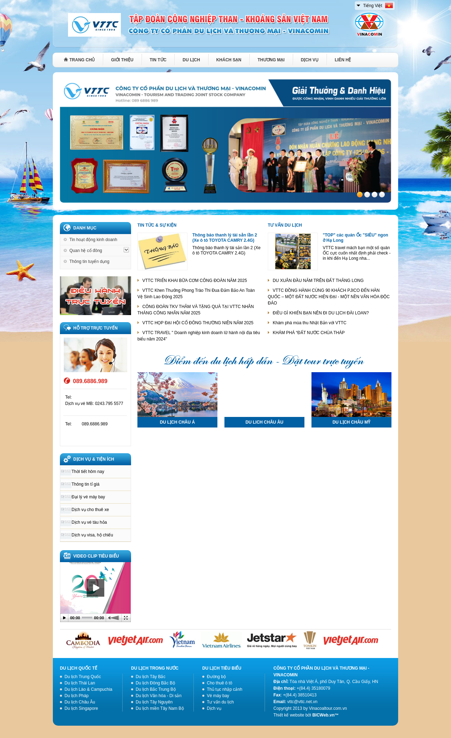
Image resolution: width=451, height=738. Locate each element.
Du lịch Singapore (81, 708)
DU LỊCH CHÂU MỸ (352, 422)
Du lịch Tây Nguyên (154, 702)
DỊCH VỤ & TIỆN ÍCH (93, 459)
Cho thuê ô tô (219, 683)
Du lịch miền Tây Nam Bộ (160, 708)
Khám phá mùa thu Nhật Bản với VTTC (309, 322)
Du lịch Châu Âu (79, 702)
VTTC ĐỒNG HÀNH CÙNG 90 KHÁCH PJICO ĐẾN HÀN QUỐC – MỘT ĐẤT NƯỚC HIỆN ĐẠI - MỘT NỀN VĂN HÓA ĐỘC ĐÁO (329, 297)
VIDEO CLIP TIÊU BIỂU (96, 556)
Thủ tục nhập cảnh (224, 689)
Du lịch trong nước (155, 668)
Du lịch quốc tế (78, 668)
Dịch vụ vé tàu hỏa (89, 522)
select (359, 4)
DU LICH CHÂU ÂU (264, 422)
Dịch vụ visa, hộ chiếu (92, 535)
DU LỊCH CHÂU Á (177, 422)
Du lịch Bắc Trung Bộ (156, 689)
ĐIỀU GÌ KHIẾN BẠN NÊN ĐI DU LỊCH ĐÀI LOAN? (321, 312)
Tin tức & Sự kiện (157, 225)
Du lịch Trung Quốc (82, 676)
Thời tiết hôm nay (88, 471)
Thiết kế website (288, 715)
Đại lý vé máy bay (88, 496)
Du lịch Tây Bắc (150, 676)
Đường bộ (216, 676)
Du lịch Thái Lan (79, 683)
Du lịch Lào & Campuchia (88, 689)
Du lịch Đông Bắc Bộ (155, 683)
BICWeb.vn (323, 715)
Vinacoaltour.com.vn (328, 708)
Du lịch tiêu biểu (221, 668)
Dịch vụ (214, 708)
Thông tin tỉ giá (85, 484)
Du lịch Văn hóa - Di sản (158, 695)
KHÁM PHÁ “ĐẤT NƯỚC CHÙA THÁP (309, 332)
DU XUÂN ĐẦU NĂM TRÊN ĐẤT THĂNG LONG (318, 280)
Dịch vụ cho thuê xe (90, 509)
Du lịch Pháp (76, 695)
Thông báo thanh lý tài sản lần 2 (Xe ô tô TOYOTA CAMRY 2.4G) (224, 238)
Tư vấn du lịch (285, 225)
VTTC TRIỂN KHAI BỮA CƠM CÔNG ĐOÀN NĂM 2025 (194, 280)
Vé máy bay (218, 695)
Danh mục (85, 228)
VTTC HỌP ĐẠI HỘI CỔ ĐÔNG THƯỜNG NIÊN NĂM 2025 (197, 322)
